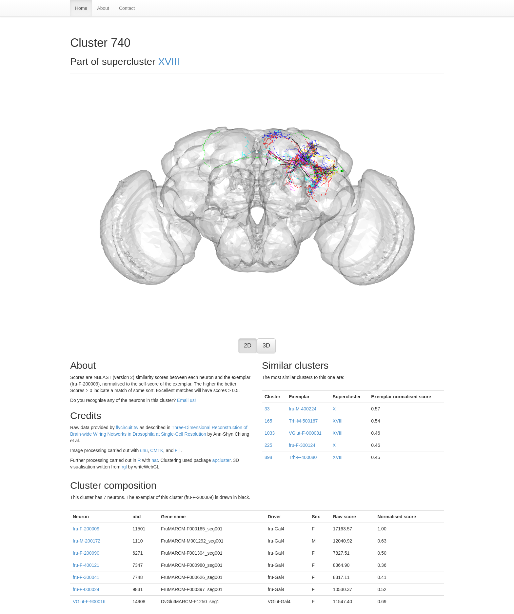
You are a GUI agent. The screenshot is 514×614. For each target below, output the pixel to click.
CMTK (156, 450)
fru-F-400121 (86, 565)
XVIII (168, 61)
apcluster (221, 460)
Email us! (186, 400)
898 (268, 457)
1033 (270, 433)
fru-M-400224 (302, 408)
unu (144, 450)
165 (268, 421)
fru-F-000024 (86, 589)
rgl (124, 466)
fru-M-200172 (86, 541)
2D (247, 345)
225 (268, 445)
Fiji (178, 450)
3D (266, 345)
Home (81, 8)
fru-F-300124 (302, 445)
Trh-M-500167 (303, 421)
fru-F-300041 (86, 577)
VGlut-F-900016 (89, 601)
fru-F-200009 (86, 528)
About (103, 8)
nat (154, 460)
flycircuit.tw (127, 427)
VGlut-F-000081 (305, 433)
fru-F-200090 (86, 553)
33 (267, 408)
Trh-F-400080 (303, 457)
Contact (127, 8)
